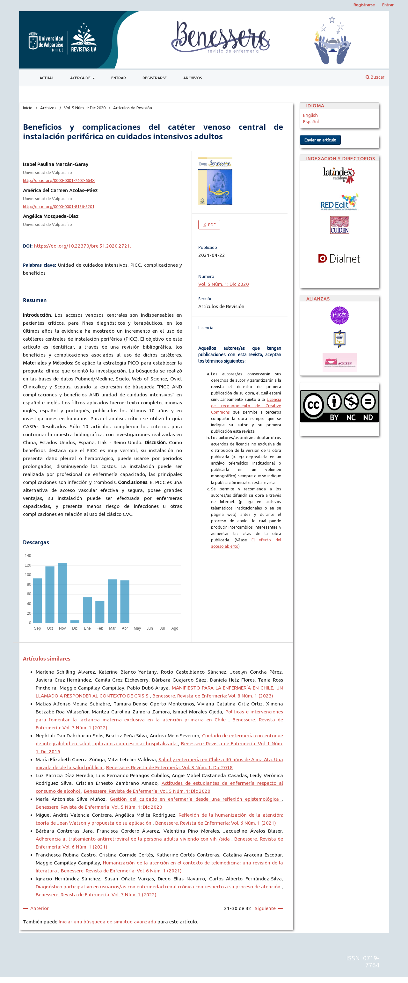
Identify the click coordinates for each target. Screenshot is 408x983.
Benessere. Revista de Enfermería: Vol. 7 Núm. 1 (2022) (96, 894)
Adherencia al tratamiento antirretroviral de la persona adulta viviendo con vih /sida (133, 839)
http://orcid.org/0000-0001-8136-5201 (58, 206)
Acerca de (80, 78)
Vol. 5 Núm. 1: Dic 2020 (85, 107)
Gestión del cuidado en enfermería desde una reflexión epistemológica (196, 799)
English (310, 115)
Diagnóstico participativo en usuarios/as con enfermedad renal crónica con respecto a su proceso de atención (159, 886)
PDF (211, 224)
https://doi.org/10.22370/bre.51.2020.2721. (82, 246)
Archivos (192, 78)
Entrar (118, 78)
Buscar (375, 77)
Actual (47, 78)
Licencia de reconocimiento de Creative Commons (246, 405)
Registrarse (154, 78)
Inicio (28, 107)
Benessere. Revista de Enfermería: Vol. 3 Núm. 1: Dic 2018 (169, 767)
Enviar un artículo (320, 140)
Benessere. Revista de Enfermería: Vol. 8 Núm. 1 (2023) (212, 695)
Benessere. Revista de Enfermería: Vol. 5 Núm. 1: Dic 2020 (147, 791)
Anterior (39, 908)
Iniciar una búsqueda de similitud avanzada (107, 921)
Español (311, 121)
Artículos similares (46, 658)
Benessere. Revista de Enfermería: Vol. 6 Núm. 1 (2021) (215, 823)
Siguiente (265, 908)
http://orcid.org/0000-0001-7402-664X (59, 180)
